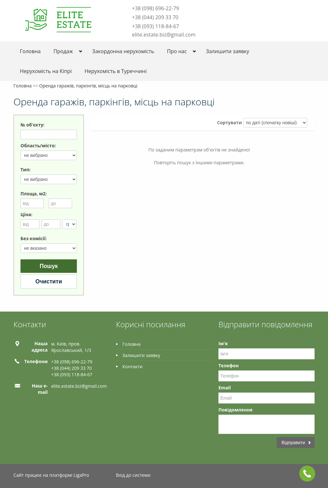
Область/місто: (38, 145)
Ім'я (222, 343)
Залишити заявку (227, 51)
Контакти (132, 366)
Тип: (25, 170)
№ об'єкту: (32, 125)
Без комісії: (33, 238)
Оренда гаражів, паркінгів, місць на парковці (88, 86)
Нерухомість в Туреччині (116, 71)
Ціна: (26, 214)
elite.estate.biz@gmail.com (164, 34)
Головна (30, 51)
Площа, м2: (33, 194)
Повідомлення (235, 410)
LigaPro (81, 475)
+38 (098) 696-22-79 (155, 8)
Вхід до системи (133, 475)
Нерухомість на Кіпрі (46, 71)
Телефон (228, 365)
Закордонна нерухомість (123, 51)
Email (224, 388)
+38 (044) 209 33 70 (155, 17)
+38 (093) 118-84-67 (155, 26)
